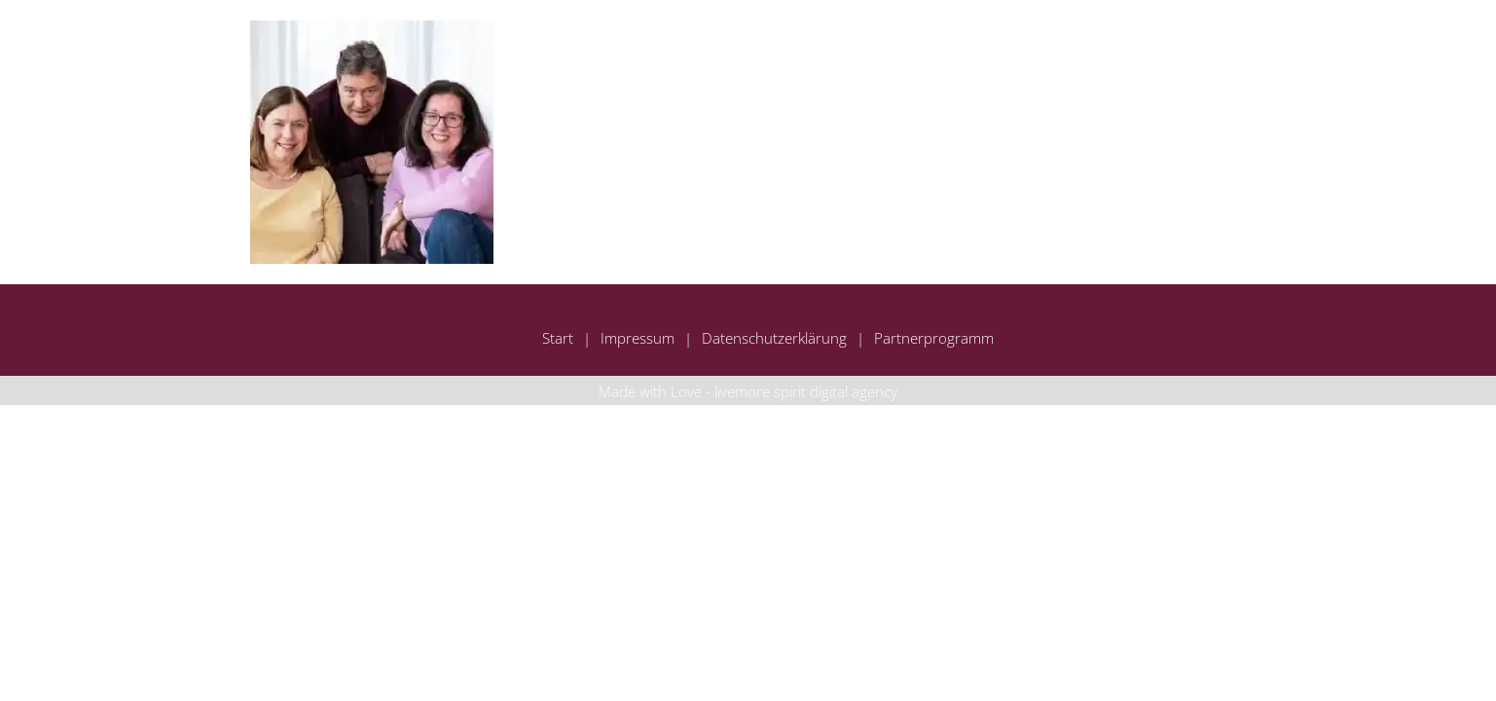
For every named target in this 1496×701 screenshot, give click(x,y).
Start (557, 338)
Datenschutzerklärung (774, 338)
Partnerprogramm (934, 338)
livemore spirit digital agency (805, 391)
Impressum (638, 338)
